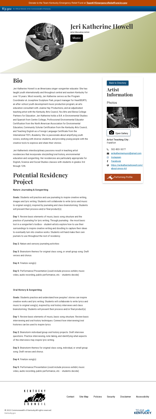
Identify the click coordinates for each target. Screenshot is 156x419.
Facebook (116, 161)
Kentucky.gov (10, 413)
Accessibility (142, 396)
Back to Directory (117, 83)
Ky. (7, 9)
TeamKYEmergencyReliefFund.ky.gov (106, 3)
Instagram (116, 157)
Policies (98, 396)
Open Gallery (118, 132)
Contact (70, 396)
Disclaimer (125, 396)
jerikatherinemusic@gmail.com (126, 153)
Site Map (83, 396)
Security (111, 396)
